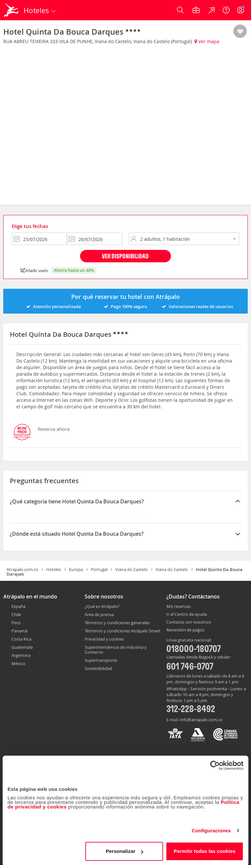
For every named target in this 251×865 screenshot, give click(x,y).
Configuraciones (211, 829)
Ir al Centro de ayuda (186, 614)
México (18, 663)
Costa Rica (21, 639)
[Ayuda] (226, 10)
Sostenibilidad (98, 668)
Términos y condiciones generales (117, 623)
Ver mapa (206, 41)
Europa (76, 569)
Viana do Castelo (131, 569)
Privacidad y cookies (104, 639)
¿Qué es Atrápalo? (102, 606)
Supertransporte (101, 660)
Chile (16, 614)
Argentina (20, 655)
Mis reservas (178, 606)
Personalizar (124, 850)
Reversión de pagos (185, 630)
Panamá (19, 631)
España (18, 606)
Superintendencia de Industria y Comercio (116, 649)
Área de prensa (99, 614)
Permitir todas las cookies (205, 850)
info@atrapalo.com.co (201, 720)
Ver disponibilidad (125, 256)
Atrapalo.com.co (22, 569)
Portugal (99, 569)
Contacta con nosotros (188, 622)
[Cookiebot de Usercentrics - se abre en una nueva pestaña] (214, 764)
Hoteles (53, 569)
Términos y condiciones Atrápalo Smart (122, 631)
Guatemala (22, 647)
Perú (16, 623)
